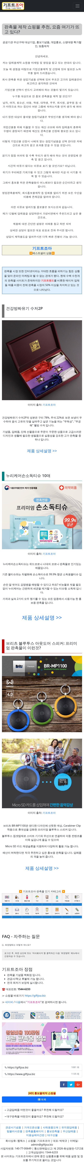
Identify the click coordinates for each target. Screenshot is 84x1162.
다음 (17, 1002)
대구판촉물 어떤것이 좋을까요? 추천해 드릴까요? (35, 1116)
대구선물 (52, 1135)
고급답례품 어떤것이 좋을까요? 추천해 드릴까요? (35, 1110)
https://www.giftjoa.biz (21, 1074)
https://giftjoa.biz (35, 995)
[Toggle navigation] (77, 6)
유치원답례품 (69, 1127)
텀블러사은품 (14, 1131)
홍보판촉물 (53, 1131)
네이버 (9, 1002)
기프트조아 (49, 404)
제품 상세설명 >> (42, 450)
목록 (42, 1099)
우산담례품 (69, 1131)
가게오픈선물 (32, 1127)
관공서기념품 (13, 1127)
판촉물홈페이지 (34, 1131)
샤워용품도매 (50, 1127)
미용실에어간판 (35, 1135)
